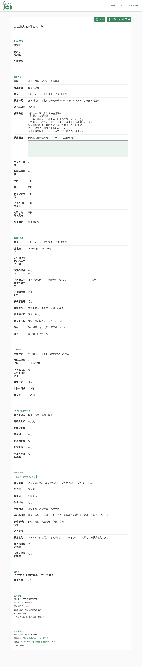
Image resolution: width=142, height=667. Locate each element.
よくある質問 (132, 5)
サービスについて (117, 5)
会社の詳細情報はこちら (25, 477)
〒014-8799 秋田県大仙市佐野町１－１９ (38, 642)
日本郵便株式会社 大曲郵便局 (35, 638)
